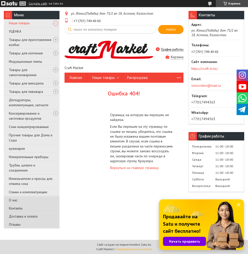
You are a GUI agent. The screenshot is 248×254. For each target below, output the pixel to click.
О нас (13, 200)
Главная (76, 77)
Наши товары (19, 23)
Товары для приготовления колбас (30, 42)
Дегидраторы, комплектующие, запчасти (28, 102)
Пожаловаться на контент (133, 249)
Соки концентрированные (29, 126)
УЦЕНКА (15, 31)
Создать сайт (38, 3)
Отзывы (14, 224)
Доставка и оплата (23, 216)
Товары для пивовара (26, 91)
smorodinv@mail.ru (206, 85)
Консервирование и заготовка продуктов (25, 116)
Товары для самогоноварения (22, 72)
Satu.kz (146, 244)
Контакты (16, 208)
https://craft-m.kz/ (204, 68)
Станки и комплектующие (28, 192)
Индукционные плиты (25, 61)
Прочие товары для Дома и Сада (30, 137)
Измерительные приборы (28, 157)
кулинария (17, 148)
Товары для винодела (26, 83)
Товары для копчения (26, 53)
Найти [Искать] (171, 29)
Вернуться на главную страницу (134, 167)
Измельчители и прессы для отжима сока (30, 181)
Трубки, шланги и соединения (22, 168)
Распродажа (137, 77)
